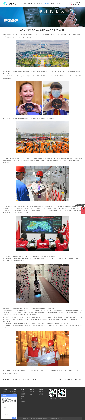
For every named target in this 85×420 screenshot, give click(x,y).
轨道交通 (23, 401)
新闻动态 (47, 3)
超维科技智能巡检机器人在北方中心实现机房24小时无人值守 (21, 379)
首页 (25, 3)
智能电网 (14, 393)
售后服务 (32, 393)
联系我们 (41, 394)
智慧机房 (14, 391)
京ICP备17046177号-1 (58, 418)
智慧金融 (23, 400)
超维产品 (30, 3)
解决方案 (35, 3)
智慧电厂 (23, 394)
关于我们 (59, 3)
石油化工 (23, 396)
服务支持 (53, 3)
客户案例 (41, 3)
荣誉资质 (41, 393)
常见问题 (32, 391)
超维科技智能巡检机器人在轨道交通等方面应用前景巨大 (68, 379)
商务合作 (32, 394)
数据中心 (23, 391)
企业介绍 (41, 391)
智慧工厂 (23, 398)
